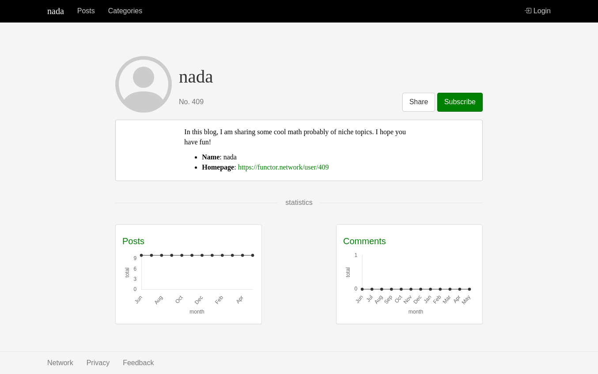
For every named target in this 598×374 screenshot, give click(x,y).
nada (55, 11)
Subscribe (460, 102)
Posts (86, 11)
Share (418, 102)
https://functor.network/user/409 (283, 167)
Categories (125, 11)
